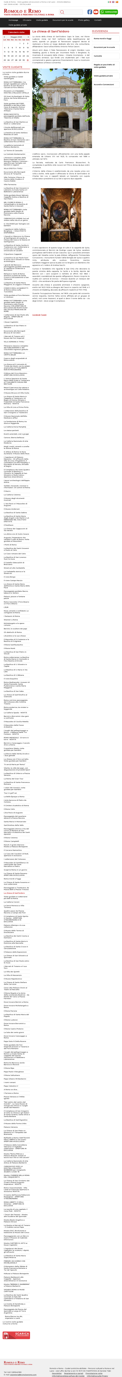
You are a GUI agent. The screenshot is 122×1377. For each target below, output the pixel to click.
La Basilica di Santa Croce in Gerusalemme (16, 947)
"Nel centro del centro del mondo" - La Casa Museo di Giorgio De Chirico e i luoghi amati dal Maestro (16, 1104)
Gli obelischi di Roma (13, 632)
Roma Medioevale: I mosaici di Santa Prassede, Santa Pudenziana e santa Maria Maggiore (17, 685)
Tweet (43, 315)
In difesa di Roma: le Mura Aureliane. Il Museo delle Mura (16, 453)
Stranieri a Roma (11, 620)
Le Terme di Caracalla (13, 150)
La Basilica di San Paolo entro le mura (16, 962)
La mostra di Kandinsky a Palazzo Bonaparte (14, 1305)
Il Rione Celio (9, 809)
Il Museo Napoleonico (13, 979)
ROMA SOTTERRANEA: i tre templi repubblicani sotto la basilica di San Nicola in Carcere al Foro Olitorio (15, 84)
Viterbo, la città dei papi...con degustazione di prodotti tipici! (17, 769)
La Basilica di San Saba (14, 691)
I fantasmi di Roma (12, 616)
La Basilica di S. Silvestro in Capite (15, 665)
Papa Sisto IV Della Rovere (15, 1041)
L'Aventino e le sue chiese (15, 636)
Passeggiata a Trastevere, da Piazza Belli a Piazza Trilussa (16, 888)
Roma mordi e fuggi (12, 879)
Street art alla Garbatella (14, 568)
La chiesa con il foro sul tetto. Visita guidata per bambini (16, 760)
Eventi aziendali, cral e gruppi (16, 434)
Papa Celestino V (11, 1086)
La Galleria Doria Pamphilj (15, 427)
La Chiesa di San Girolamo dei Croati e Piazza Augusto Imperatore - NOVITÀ (17, 1182)
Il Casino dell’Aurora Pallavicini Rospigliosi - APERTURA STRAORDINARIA (17, 1196)
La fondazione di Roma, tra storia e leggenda (15, 422)
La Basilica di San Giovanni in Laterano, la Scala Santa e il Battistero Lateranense (16, 190)
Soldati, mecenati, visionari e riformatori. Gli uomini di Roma (17, 486)
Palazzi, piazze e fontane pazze (14, 597)
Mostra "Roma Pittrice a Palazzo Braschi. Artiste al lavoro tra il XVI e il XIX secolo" (16, 1155)
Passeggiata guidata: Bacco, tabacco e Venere (16, 592)
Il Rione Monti (9, 648)
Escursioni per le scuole (63, 20)
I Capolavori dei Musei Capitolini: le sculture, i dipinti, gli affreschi (16, 1250)
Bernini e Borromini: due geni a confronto (16, 717)
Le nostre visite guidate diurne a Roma (16, 73)
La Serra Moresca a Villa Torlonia (14, 906)
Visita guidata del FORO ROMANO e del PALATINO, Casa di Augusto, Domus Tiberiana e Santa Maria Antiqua (14, 107)
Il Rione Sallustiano (12, 1075)
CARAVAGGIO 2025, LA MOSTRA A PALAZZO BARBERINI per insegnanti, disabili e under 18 (15, 1169)
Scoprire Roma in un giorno (15, 870)
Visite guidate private (18, 25)
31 (28, 60)
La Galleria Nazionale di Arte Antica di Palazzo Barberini (16, 1162)
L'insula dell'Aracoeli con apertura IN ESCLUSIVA (14, 128)
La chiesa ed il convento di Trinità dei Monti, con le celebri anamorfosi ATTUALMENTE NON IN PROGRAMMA (17, 367)
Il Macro (7, 491)
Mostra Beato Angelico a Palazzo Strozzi (14, 1221)
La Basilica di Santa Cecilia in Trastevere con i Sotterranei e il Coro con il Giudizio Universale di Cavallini (16, 248)
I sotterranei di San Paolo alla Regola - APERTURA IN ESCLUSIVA (16, 316)
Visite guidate (42, 20)
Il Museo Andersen (12, 509)
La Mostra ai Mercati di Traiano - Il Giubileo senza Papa (17, 1226)
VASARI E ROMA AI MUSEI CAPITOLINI (14, 1290)
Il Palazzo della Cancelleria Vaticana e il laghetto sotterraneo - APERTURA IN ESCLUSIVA (15, 1147)
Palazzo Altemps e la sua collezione (14, 926)
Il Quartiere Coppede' (13, 254)
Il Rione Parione (10, 1011)
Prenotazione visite (94, 1373)
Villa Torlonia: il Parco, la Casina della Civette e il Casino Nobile (14, 179)
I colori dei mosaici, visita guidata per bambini (14, 788)
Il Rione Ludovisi (11, 1020)
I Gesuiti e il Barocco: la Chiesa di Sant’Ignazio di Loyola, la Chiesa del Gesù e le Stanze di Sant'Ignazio (17, 239)
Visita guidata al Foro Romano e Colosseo (16, 296)
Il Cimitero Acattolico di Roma (16, 805)
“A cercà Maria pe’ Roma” (14, 764)
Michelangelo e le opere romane (14, 624)
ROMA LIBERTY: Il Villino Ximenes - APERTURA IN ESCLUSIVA (14, 1204)
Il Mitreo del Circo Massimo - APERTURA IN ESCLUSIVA (16, 374)
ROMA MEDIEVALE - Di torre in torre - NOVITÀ (16, 738)
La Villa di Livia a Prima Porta (16, 407)
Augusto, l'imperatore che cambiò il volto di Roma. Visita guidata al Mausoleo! (16, 539)
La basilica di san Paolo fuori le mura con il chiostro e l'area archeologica (16, 259)
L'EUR (6, 607)
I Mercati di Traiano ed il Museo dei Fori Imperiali (14, 337)
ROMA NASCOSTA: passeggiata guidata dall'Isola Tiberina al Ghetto (17, 116)
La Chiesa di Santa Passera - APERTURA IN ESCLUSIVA (16, 874)
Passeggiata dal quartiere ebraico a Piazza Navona (15, 817)
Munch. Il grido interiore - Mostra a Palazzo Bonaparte (16, 846)
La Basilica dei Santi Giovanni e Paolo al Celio (16, 549)
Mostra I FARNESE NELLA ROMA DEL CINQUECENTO (17, 1176)
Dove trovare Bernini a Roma (16, 1002)
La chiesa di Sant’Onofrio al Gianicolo (15, 695)
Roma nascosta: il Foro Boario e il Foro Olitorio (16, 603)
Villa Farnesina (10, 184)
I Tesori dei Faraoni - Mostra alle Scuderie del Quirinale (16, 1215)
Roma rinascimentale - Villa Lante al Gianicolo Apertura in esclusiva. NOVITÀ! (16, 1189)
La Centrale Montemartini (14, 154)
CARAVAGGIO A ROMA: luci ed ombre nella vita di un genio (16, 219)
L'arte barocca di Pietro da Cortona (15, 801)
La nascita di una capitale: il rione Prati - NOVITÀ (15, 1210)
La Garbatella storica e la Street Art (14, 572)
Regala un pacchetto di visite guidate (104, 66)
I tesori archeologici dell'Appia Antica (17, 481)
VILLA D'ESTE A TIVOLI (13, 168)
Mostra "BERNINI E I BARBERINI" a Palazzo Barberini (17, 1285)
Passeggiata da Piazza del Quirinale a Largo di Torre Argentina (15, 1311)
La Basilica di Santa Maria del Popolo (16, 1015)
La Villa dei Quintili (12, 972)
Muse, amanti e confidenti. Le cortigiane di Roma (16, 612)
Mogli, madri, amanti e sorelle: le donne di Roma (16, 447)
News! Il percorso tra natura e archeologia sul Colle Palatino (16, 388)
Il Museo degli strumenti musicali (14, 499)
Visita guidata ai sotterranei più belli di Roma (15, 897)
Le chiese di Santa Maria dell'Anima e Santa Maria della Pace (17, 586)
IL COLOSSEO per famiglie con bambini (16, 225)
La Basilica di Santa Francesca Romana (17, 783)
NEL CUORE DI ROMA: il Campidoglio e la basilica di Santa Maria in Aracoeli (16, 204)
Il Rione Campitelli (11, 841)
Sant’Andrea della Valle (14, 825)
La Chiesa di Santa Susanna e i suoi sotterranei (17, 883)
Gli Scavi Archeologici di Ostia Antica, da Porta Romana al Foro (16, 98)
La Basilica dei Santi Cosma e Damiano (16, 937)
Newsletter (57, 1373)
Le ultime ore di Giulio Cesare (16, 534)
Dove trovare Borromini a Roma (14, 1024)
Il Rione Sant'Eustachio (13, 645)
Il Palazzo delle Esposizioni (15, 952)
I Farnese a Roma (11, 1093)
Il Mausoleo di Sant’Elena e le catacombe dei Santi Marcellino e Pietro (16, 864)
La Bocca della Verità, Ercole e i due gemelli (16, 754)
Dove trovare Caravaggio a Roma (15, 1037)
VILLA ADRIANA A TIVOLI (14, 342)
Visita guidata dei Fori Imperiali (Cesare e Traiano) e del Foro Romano (16, 1046)
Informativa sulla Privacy (97, 1376)
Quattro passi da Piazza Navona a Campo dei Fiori (15, 912)
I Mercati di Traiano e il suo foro (15, 967)
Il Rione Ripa (9, 1068)
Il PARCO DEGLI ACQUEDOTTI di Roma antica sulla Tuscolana (16, 290)
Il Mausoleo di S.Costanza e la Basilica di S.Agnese (16, 640)
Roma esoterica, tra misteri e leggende (16, 708)
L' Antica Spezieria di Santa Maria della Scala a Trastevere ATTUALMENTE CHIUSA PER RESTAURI (17, 381)
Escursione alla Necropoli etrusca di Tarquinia (14, 173)
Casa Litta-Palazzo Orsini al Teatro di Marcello (15, 988)
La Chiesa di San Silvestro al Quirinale (16, 956)
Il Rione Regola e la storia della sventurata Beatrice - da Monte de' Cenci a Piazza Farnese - (16, 995)
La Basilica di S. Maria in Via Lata (15, 670)
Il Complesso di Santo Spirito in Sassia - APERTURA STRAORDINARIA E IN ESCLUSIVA (16, 919)
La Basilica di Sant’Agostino (15, 1120)
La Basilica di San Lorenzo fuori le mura (15, 558)
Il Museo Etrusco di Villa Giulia (16, 393)
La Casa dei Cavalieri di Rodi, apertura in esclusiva (16, 854)
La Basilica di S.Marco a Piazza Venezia (17, 774)
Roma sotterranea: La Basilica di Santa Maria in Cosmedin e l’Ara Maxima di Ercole (16, 659)
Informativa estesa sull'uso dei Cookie (68, 1376)
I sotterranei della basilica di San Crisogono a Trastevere (16, 411)
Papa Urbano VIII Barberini (15, 1079)
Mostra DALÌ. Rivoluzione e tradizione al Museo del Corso (16, 1231)
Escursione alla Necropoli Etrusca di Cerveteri (14, 332)
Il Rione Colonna (11, 838)
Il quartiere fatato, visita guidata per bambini (14, 749)
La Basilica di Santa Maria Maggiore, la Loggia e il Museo (17, 283)
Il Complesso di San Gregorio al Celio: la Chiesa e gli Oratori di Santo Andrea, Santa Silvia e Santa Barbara (17, 1113)
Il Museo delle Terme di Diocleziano (14, 931)
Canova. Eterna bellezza (14, 437)
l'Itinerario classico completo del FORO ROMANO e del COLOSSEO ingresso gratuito (16, 347)
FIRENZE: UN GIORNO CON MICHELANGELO (14, 1262)
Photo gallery (84, 20)
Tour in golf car (10, 793)
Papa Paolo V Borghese (14, 1072)
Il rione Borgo (9, 577)
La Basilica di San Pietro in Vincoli (15, 653)
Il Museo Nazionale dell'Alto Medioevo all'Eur (15, 417)
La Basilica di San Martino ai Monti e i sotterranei (16, 123)
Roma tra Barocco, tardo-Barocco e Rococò (14, 1063)
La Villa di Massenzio (13, 975)
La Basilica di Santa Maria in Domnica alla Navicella (16, 942)
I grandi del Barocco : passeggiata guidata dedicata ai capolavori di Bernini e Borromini (17, 267)
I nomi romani (10, 1082)
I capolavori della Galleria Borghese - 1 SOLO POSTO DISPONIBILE (15, 231)
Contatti (97, 20)
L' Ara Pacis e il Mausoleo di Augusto (15, 504)
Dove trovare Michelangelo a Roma (16, 1006)
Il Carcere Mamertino (13, 850)
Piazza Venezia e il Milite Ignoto (14, 1097)
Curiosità (98, 56)
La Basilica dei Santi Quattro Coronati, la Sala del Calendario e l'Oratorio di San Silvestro (16, 1297)
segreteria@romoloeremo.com (23, 1375)
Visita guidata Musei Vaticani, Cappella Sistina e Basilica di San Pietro (16, 197)
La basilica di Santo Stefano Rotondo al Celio (16, 133)
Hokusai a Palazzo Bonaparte (16, 1273)
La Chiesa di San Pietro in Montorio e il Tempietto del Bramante (15, 1132)
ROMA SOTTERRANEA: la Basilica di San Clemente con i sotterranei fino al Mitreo (17, 140)
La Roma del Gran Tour (13, 779)
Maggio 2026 (16, 37)
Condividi (36, 315)
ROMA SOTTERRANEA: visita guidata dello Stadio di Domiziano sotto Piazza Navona (15, 212)
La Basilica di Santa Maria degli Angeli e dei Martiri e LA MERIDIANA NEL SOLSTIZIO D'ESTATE (16, 518)
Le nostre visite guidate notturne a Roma (13, 1323)
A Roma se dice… (11, 1089)
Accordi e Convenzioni (104, 84)
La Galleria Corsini (11, 902)
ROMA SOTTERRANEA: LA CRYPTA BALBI (14, 354)
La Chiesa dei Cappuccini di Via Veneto (15, 529)
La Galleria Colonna (12, 495)
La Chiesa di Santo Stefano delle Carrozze (15, 983)
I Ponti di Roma (10, 545)
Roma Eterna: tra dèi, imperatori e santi (14, 1317)
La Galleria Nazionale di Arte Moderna (16, 442)
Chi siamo (27, 20)
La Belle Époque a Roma (14, 797)
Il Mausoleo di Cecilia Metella (16, 721)
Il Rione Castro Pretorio (13, 1029)
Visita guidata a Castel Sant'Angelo (13, 77)
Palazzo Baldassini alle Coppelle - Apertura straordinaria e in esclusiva (15, 1279)
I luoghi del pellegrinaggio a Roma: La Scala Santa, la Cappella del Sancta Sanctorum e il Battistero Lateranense (16, 1055)
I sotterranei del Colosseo (15, 859)
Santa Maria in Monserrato (15, 822)
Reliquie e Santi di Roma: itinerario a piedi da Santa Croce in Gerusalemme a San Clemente (16, 276)
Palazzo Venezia (11, 1127)
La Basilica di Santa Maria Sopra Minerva (15, 1256)
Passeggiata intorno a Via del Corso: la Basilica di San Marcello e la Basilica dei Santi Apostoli (17, 831)
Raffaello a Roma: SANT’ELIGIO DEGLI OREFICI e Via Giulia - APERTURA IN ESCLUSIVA (17, 1139)
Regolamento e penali (73, 1373)
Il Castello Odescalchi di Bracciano (14, 563)
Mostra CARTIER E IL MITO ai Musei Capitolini (15, 1244)
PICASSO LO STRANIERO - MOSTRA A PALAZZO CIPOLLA (16, 92)
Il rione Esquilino (11, 679)
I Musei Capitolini (11, 322)
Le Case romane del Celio (15, 554)
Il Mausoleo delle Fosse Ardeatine (14, 726)
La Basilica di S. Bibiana (14, 675)
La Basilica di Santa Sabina (15, 513)
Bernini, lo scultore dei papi (15, 629)
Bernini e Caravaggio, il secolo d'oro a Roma (17, 744)
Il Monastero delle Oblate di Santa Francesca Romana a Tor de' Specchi (15, 1268)
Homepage (13, 20)
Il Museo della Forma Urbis (15, 1123)
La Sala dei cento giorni (14, 1032)
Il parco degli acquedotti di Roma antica (15, 359)
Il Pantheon (8, 525)
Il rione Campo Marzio (13, 580)
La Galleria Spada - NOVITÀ (15, 713)
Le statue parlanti (11, 430)
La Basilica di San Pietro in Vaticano (15, 326)
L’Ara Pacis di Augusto (13, 813)
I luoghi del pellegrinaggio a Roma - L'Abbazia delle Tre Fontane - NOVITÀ (16, 732)
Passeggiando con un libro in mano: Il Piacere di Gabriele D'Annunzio (16, 1238)
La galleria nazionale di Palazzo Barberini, (14, 146)
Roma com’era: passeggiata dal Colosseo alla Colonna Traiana (16, 702)
